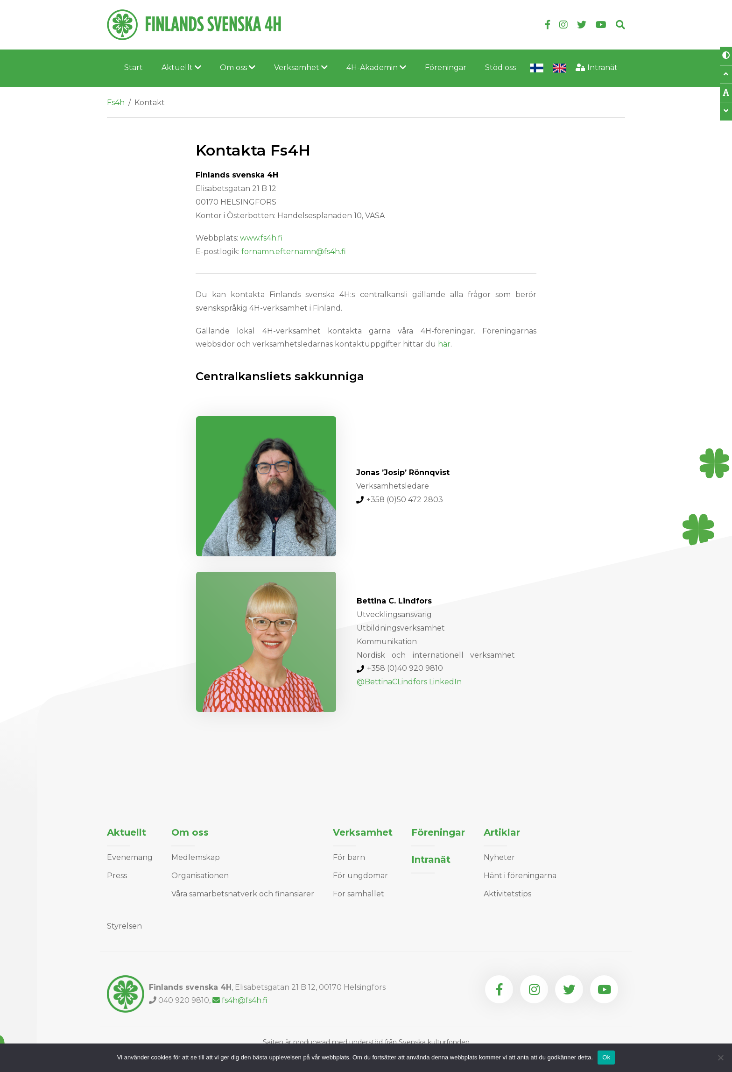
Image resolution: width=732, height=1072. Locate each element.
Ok (606, 1057)
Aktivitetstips (507, 893)
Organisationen (200, 875)
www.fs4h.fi (261, 238)
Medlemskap (195, 857)
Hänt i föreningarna (520, 875)
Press (117, 875)
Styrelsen (124, 926)
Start (133, 67)
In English (559, 68)
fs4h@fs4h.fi (239, 1000)
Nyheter (499, 857)
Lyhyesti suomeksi (536, 68)
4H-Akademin (376, 67)
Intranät (602, 67)
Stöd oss (500, 67)
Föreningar (445, 67)
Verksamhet (301, 67)
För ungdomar (360, 875)
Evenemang (130, 857)
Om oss (237, 67)
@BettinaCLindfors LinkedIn (409, 681)
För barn (349, 857)
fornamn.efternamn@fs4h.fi (294, 251)
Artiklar (502, 832)
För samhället (358, 893)
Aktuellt (181, 67)
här (444, 344)
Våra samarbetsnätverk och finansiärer (242, 893)
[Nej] (720, 1057)
